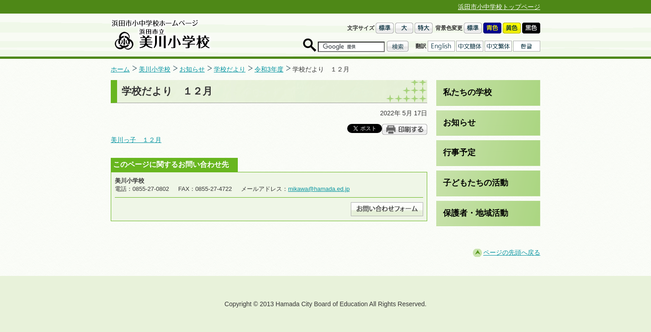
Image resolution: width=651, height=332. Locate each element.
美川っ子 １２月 (136, 139)
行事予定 (459, 152)
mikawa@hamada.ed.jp (318, 188)
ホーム (120, 69)
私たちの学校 (467, 92)
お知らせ (192, 69)
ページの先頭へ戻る (511, 252)
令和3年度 (269, 69)
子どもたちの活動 (475, 182)
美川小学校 (154, 69)
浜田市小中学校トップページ (499, 6)
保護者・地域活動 (475, 213)
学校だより (229, 69)
